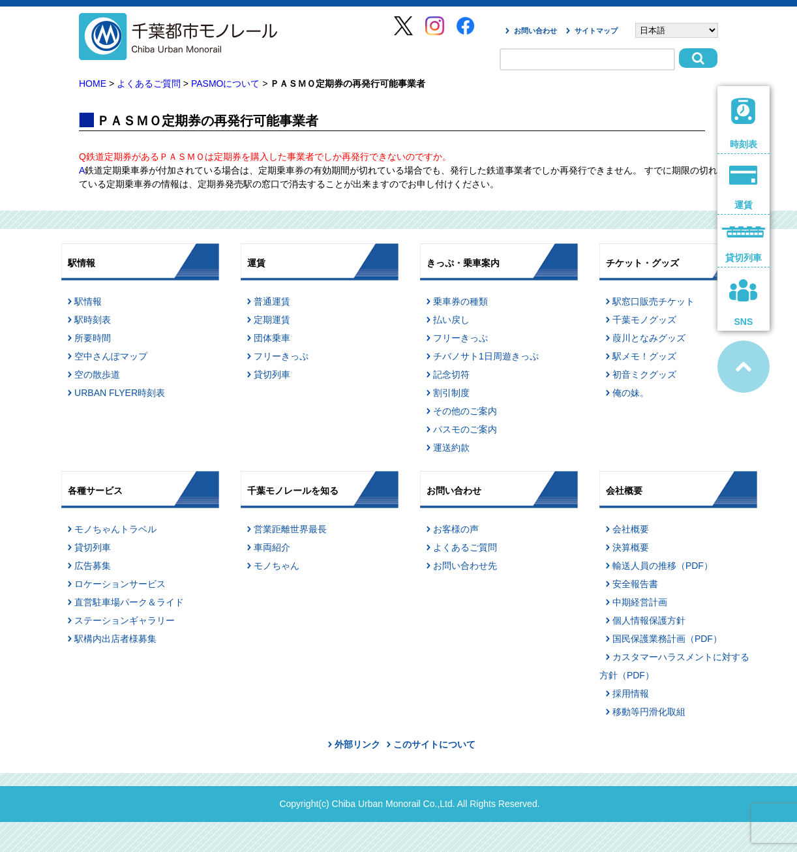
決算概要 (630, 547)
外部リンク (357, 744)
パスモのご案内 (465, 429)
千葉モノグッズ (644, 319)
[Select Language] (676, 30)
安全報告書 (635, 584)
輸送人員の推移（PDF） (662, 565)
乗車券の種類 (460, 301)
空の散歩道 (97, 374)
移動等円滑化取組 (648, 712)
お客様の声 (456, 529)
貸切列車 (272, 374)
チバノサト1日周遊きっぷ (486, 356)
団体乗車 (272, 338)
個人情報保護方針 (648, 620)
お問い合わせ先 (465, 565)
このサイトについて (434, 744)
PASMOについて (225, 83)
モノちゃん (276, 565)
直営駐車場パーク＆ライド (129, 602)
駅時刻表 (92, 319)
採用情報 (630, 693)
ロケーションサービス (120, 584)
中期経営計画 (639, 602)
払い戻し (451, 319)
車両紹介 (272, 547)
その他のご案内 (465, 411)
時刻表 (743, 123)
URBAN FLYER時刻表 (119, 393)
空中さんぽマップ (110, 356)
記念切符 (451, 374)
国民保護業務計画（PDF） (667, 638)
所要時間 (92, 338)
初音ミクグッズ (644, 374)
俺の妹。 (630, 393)
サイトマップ (596, 31)
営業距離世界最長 (290, 529)
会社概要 (630, 529)
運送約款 (451, 447)
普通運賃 (272, 301)
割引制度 (451, 393)
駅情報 (88, 301)
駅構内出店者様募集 (115, 638)
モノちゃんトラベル (115, 529)
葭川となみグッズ (648, 338)
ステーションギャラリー (124, 620)
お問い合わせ (535, 31)
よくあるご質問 (149, 83)
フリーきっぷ (281, 356)
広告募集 (92, 565)
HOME (92, 83)
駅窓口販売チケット (653, 301)
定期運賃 (272, 319)
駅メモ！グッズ (644, 356)
